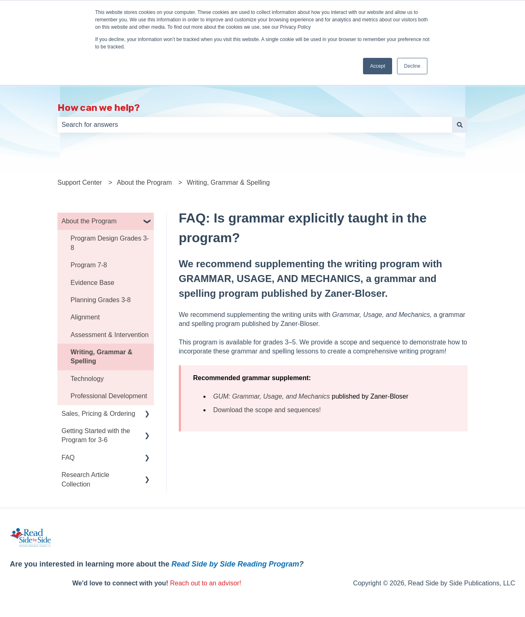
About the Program (144, 182)
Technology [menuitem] (87, 378)
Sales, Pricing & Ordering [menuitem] (98, 413)
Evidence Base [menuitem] (92, 282)
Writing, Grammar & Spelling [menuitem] (101, 357)
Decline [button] (412, 66)
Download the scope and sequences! (267, 409)
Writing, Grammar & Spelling (228, 182)
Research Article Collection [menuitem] (86, 479)
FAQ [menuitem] (68, 457)
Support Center (79, 182)
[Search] (460, 125)
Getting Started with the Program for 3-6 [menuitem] (96, 435)
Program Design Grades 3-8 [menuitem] (110, 243)
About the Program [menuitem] (89, 221)
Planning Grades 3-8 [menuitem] (101, 299)
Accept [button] (377, 66)
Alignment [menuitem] (85, 317)
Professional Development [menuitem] (109, 395)
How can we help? (98, 107)
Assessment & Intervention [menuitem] (109, 334)
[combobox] (254, 125)
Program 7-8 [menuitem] (89, 264)
